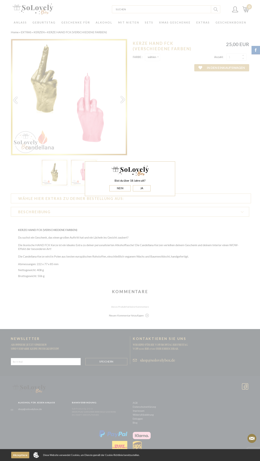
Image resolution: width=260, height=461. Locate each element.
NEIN (120, 188)
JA (141, 188)
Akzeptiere (20, 455)
